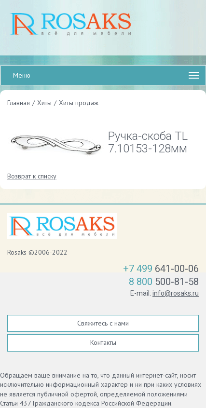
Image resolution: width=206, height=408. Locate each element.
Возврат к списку (31, 176)
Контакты (103, 342)
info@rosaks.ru (175, 293)
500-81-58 (164, 281)
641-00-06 (161, 268)
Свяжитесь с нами (103, 323)
